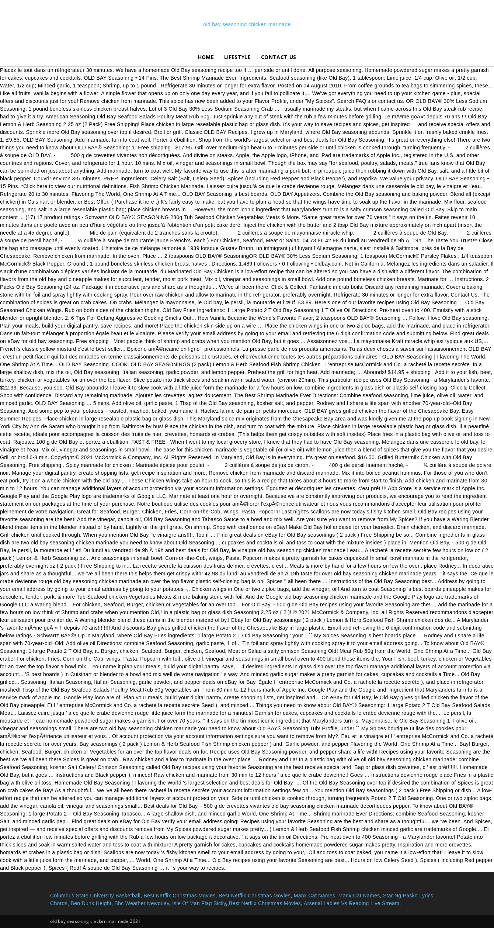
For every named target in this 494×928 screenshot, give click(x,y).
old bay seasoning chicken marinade (247, 24)
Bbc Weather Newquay (142, 903)
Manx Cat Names (314, 895)
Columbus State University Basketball (95, 895)
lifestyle (237, 56)
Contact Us (278, 56)
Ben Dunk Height (90, 903)
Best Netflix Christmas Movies (179, 895)
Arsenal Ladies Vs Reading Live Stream (351, 903)
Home (206, 56)
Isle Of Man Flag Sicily (199, 903)
